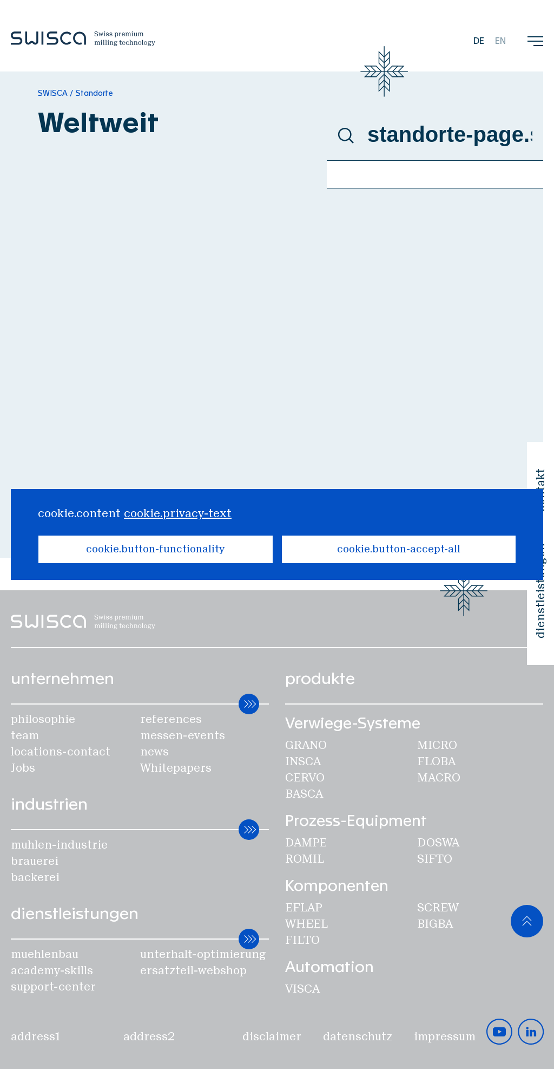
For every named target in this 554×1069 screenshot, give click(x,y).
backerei (35, 877)
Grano (306, 745)
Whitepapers (176, 768)
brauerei (34, 861)
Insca (303, 761)
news (154, 752)
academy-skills (52, 970)
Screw (438, 908)
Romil (304, 859)
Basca (304, 794)
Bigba (435, 924)
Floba (436, 761)
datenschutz (357, 1036)
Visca (302, 989)
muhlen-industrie (59, 845)
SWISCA (53, 93)
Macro (438, 778)
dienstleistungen (540, 590)
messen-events (182, 735)
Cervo (305, 778)
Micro (437, 745)
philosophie (43, 719)
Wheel (306, 924)
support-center (53, 987)
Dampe (306, 843)
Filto (302, 940)
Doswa (438, 843)
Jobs (23, 768)
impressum (445, 1036)
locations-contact (60, 752)
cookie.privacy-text (178, 513)
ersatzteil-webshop (193, 970)
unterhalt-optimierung (203, 954)
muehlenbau (44, 954)
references (171, 719)
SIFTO (434, 859)
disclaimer (271, 1036)
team (25, 735)
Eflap (303, 908)
